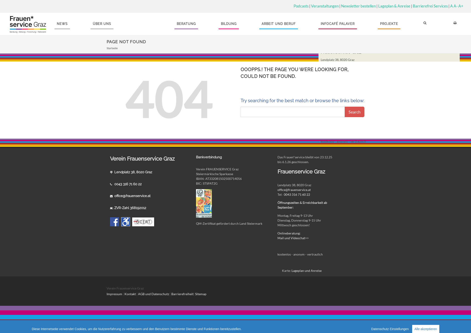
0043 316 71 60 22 (128, 184)
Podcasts (301, 6)
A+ (460, 6)
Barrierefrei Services (430, 6)
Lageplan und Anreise (307, 271)
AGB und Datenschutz (154, 294)
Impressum (114, 294)
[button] (426, 24)
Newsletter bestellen (358, 6)
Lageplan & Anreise (394, 6)
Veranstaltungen (325, 6)
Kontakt (130, 294)
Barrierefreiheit (182, 294)
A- (456, 6)
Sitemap (200, 294)
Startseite (112, 48)
